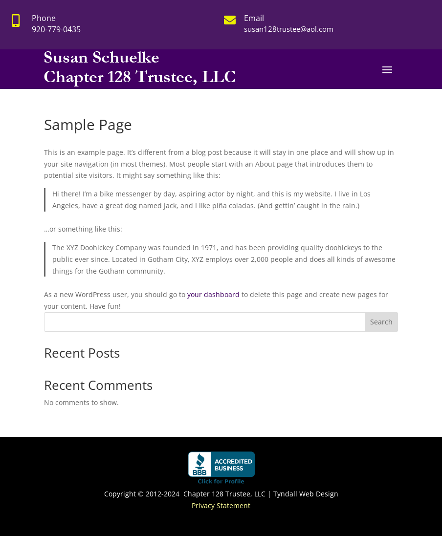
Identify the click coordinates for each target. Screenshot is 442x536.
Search (381, 321)
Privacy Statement (221, 505)
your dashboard (213, 294)
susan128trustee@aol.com (288, 29)
